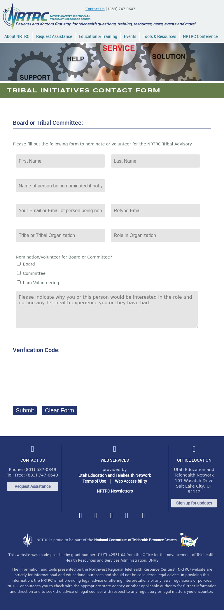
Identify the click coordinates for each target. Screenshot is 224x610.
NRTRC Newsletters (115, 491)
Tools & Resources (159, 36)
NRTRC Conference (200, 36)
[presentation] (57, 379)
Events (130, 36)
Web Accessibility (131, 481)
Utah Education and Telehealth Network (114, 475)
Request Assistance (54, 36)
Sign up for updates (194, 503)
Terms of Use (94, 481)
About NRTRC (16, 36)
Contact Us (95, 9)
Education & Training (98, 36)
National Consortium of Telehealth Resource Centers (146, 539)
